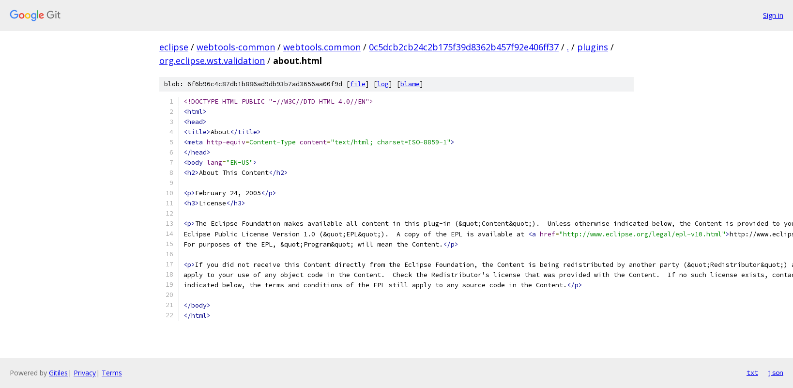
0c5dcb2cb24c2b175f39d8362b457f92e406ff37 (464, 47)
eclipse (173, 47)
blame (410, 84)
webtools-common (236, 47)
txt (752, 372)
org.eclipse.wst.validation (212, 60)
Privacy (85, 372)
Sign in (773, 15)
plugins (592, 47)
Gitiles (58, 372)
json (775, 372)
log (383, 84)
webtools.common (322, 47)
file (358, 84)
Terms (112, 372)
